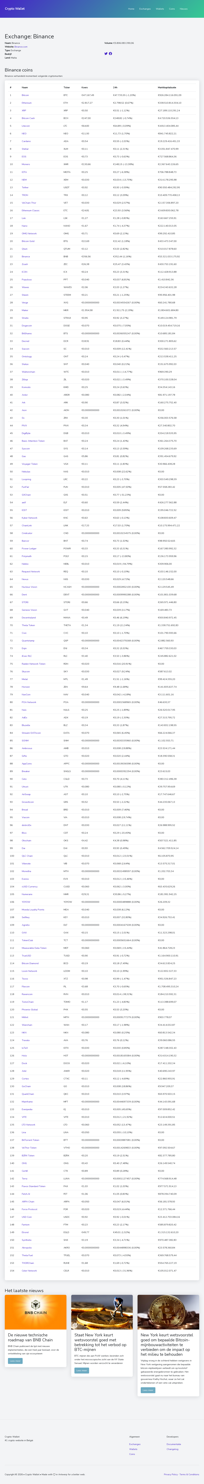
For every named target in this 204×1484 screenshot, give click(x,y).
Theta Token (28, 625)
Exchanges (145, 8)
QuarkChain (28, 1094)
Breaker (26, 771)
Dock (24, 1063)
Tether (25, 187)
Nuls (24, 709)
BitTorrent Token (30, 1140)
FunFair (25, 487)
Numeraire (27, 894)
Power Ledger (29, 548)
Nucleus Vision (29, 586)
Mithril (25, 1017)
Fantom (25, 1224)
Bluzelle (26, 725)
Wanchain (27, 1024)
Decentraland (29, 617)
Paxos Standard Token (33, 1186)
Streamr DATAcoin (31, 732)
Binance (26, 256)
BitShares (27, 333)
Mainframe (27, 1101)
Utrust (25, 786)
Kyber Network (29, 517)
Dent (24, 594)
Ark (23, 402)
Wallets (160, 8)
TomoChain (28, 1001)
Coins (172, 8)
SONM (25, 740)
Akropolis (27, 1247)
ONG (24, 1163)
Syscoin (26, 448)
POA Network (29, 702)
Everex (25, 878)
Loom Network (29, 971)
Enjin (24, 648)
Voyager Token (30, 464)
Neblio (25, 563)
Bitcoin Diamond (30, 963)
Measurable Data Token (34, 948)
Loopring (26, 479)
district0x (26, 825)
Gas (24, 456)
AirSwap (26, 794)
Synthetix (27, 1240)
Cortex (25, 1078)
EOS (24, 156)
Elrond (25, 1232)
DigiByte (26, 433)
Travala (25, 1040)
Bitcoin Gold (28, 241)
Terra (24, 1178)
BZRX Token (28, 1155)
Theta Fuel (27, 1255)
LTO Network (28, 1124)
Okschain (26, 840)
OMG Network (29, 233)
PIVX (24, 425)
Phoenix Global (30, 1009)
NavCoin (26, 694)
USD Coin (27, 1217)
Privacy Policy (171, 1474)
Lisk (24, 218)
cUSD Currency (29, 886)
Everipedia (27, 1109)
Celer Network (29, 1270)
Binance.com (21, 46)
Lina (24, 1132)
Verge (25, 302)
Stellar (25, 148)
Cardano (26, 141)
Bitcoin (25, 95)
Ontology (27, 356)
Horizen (26, 686)
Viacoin (25, 817)
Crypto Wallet (15, 9)
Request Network (31, 571)
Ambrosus (27, 748)
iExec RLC (27, 656)
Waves (25, 287)
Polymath (27, 556)
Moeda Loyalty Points (33, 909)
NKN (24, 1032)
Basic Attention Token (33, 440)
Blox (24, 832)
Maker (25, 310)
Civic (24, 633)
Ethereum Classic (31, 210)
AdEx (24, 717)
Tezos (25, 978)
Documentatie (174, 1444)
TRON (25, 195)
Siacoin (25, 348)
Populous (27, 279)
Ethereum (27, 102)
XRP (24, 110)
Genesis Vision (29, 610)
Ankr (24, 1071)
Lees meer (15, 1360)
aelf (24, 502)
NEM (24, 179)
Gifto (24, 756)
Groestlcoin (28, 802)
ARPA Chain (28, 1201)
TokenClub (27, 940)
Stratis (25, 318)
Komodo (26, 387)
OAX (24, 932)
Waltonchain (28, 371)
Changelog (172, 1449)
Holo (24, 1055)
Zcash (25, 264)
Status (25, 364)
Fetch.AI (26, 1194)
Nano (24, 225)
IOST (24, 510)
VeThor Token (29, 1147)
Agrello (26, 925)
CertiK (25, 1170)
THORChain (28, 1263)
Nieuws (184, 8)
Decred (25, 341)
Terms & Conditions (189, 1474)
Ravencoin (27, 994)
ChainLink (27, 525)
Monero (26, 164)
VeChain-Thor (29, 202)
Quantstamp (28, 640)
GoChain (26, 1086)
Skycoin (26, 671)
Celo (24, 779)
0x (23, 417)
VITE (24, 1117)
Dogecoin (27, 325)
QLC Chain (27, 855)
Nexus (25, 579)
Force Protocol (29, 1209)
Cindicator (27, 533)
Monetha (26, 871)
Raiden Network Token (33, 663)
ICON (24, 271)
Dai (23, 848)
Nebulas (26, 471)
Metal (25, 679)
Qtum (24, 248)
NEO (24, 133)
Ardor (25, 394)
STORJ (25, 602)
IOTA (24, 172)
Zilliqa (25, 379)
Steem (25, 294)
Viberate (26, 863)
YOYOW (26, 902)
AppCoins (27, 763)
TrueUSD (26, 955)
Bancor (25, 540)
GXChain (26, 494)
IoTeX (25, 1048)
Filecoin (26, 986)
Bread (25, 809)
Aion (24, 410)
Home (131, 8)
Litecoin (26, 125)
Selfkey (25, 917)
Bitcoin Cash (28, 118)
